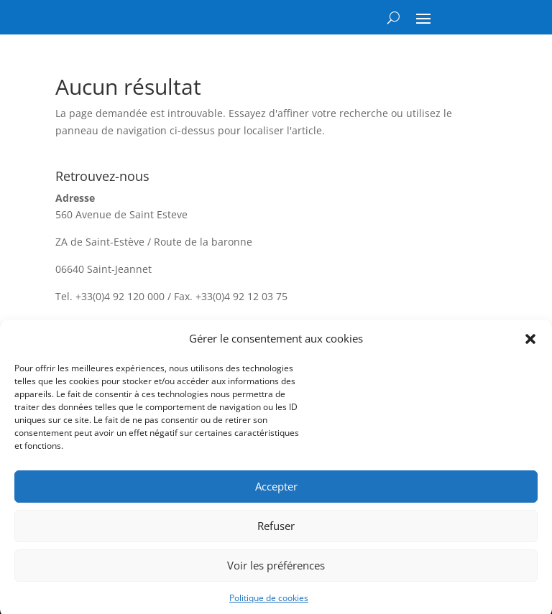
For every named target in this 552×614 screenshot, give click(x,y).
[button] (530, 343)
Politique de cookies (268, 602)
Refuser (276, 530)
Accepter (276, 490)
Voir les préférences (276, 569)
